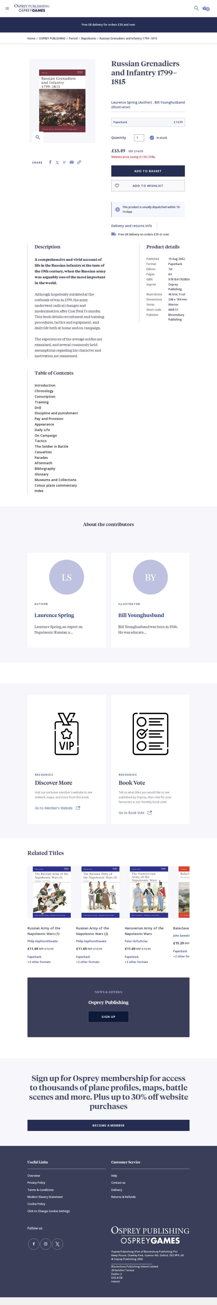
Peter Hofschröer (136, 949)
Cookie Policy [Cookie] (36, 1212)
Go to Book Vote (131, 812)
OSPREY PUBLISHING (52, 38)
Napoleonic (88, 38)
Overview (33, 1183)
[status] (139, 137)
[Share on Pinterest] (64, 162)
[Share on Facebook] (50, 162)
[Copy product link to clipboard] (79, 162)
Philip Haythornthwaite (42, 949)
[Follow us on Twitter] (49, 1250)
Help (114, 1183)
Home (31, 38)
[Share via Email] (71, 162)
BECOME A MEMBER (108, 1133)
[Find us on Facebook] (32, 1250)
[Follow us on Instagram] (41, 1250)
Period (73, 38)
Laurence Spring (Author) (131, 102)
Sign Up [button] (108, 1024)
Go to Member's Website (54, 807)
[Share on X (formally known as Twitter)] (57, 162)
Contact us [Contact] (118, 1190)
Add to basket (148, 171)
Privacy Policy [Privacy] (36, 1190)
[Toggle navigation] (7, 8)
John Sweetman (183, 943)
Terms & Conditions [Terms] (40, 1198)
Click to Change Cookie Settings (48, 1219)
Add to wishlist (148, 186)
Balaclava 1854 (185, 936)
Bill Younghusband (143, 614)
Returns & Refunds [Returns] (123, 1205)
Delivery (116, 1198)
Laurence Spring (55, 614)
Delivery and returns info (131, 225)
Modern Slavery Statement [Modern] (45, 1205)
